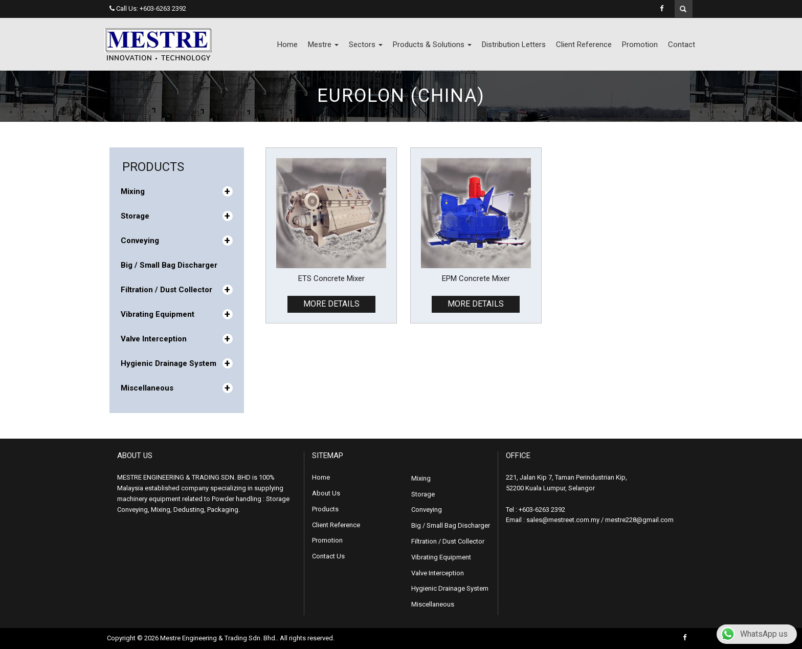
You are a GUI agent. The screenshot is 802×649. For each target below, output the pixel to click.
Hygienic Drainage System (177, 363)
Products (325, 509)
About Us (326, 493)
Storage (177, 216)
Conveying (177, 240)
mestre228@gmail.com (639, 520)
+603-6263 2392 (163, 8)
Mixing (177, 191)
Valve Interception (177, 339)
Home (287, 44)
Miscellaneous (177, 388)
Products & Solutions (432, 44)
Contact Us (328, 556)
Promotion (640, 44)
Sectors (366, 44)
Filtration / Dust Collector (177, 290)
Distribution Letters (514, 44)
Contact (681, 44)
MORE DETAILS (331, 304)
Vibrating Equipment (177, 314)
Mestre (323, 44)
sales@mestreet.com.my (562, 520)
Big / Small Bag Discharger (169, 265)
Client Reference (584, 44)
